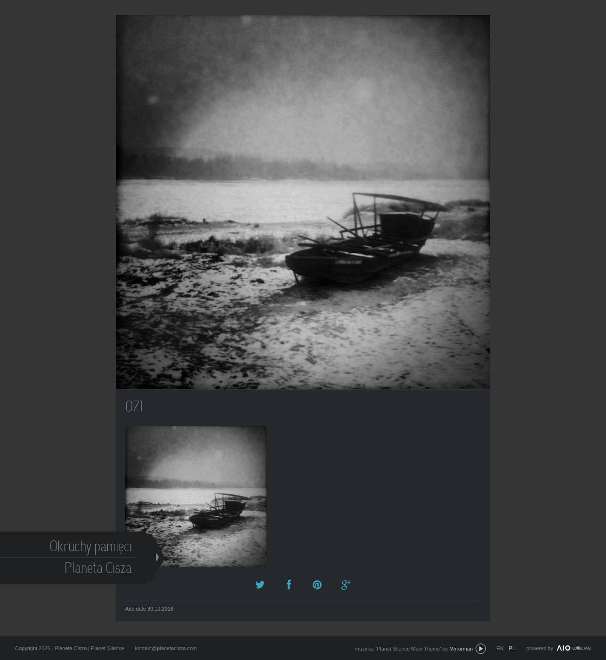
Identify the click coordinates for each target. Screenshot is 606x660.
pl (512, 648)
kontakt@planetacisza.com (166, 648)
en (499, 648)
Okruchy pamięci (92, 548)
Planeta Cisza (99, 569)
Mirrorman (461, 649)
